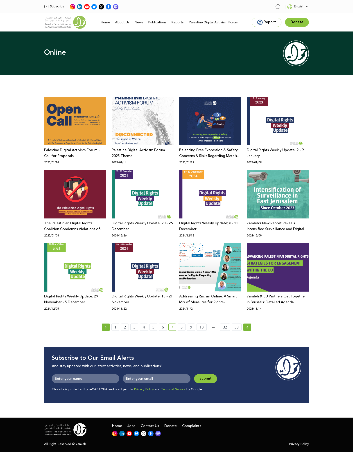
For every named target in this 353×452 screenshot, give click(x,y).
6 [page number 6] (163, 327)
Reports (177, 22)
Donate (170, 426)
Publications (157, 22)
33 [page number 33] (237, 327)
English (295, 6)
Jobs (131, 426)
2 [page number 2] (125, 327)
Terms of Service (173, 389)
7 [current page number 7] (173, 328)
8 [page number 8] (182, 327)
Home (105, 22)
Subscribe (54, 6)
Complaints (191, 426)
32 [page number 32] (225, 327)
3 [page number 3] (134, 327)
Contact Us (150, 426)
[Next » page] (247, 327)
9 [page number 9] (191, 327)
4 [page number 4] (144, 327)
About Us (122, 22)
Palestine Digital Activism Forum (213, 22)
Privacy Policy (144, 389)
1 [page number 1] (115, 327)
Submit (205, 378)
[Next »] (247, 327)
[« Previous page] (106, 327)
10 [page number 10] (201, 327)
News (138, 22)
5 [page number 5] (153, 327)
